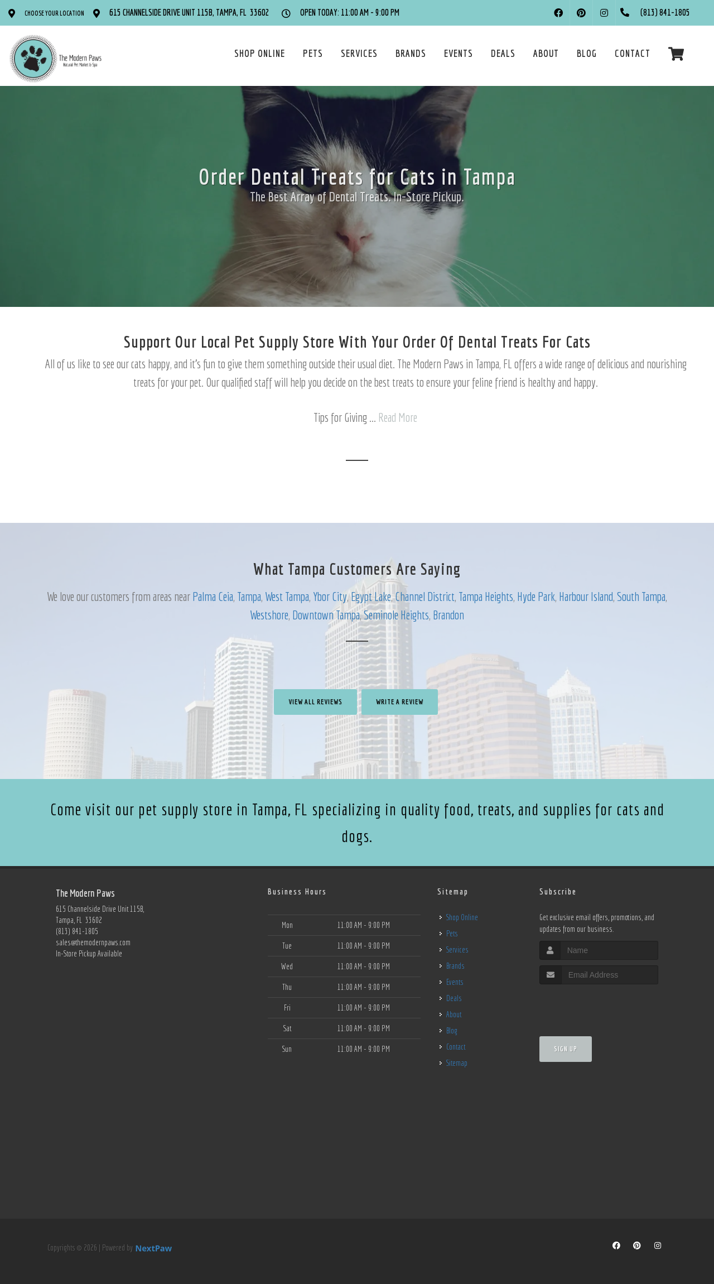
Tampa (249, 596)
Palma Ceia (212, 596)
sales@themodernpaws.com (93, 942)
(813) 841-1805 (77, 931)
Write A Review (399, 702)
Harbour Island (586, 596)
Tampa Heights (486, 596)
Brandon (448, 615)
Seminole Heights (396, 615)
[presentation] (598, 1005)
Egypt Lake (371, 596)
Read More (397, 417)
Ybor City (330, 596)
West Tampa (287, 596)
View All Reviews (315, 702)
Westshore (269, 615)
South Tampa (641, 596)
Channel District (425, 596)
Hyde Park (536, 596)
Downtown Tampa (326, 615)
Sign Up (565, 1049)
